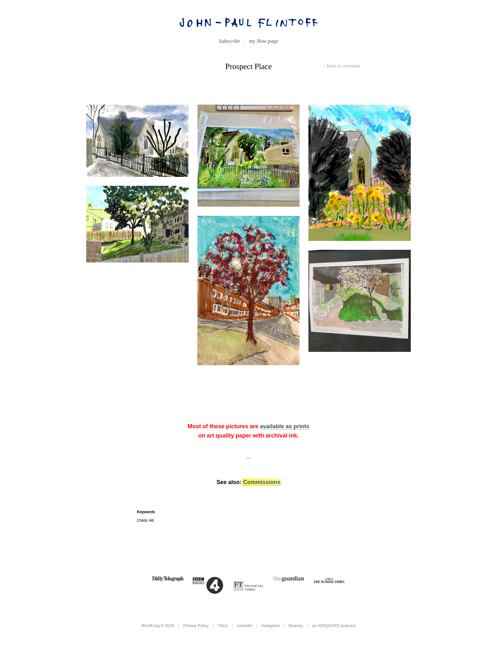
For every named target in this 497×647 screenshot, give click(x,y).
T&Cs (223, 625)
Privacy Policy (196, 625)
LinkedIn (244, 625)
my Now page (263, 41)
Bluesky (296, 625)
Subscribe (229, 41)
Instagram (270, 625)
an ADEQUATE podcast (333, 625)
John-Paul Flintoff (249, 22)
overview (343, 65)
